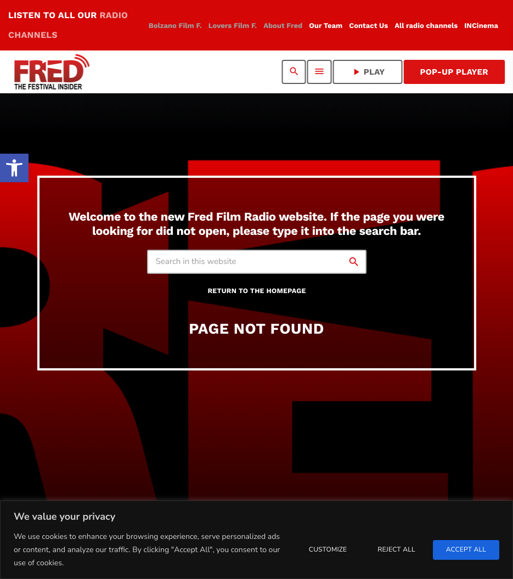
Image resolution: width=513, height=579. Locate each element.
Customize (328, 550)
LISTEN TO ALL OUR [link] (68, 25)
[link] (14, 168)
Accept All (466, 550)
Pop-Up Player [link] (454, 72)
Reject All (396, 550)
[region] (256, 540)
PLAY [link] (368, 71)
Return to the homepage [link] (256, 291)
